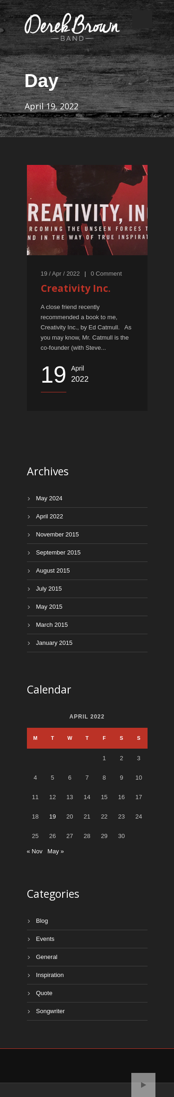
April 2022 (50, 516)
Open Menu (142, 19)
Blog (42, 920)
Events (45, 938)
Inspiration (50, 974)
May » (55, 851)
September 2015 (58, 552)
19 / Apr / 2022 (60, 273)
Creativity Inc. (75, 288)
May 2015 (49, 606)
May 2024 (49, 498)
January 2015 (54, 642)
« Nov (35, 851)
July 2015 (49, 588)
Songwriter (50, 1011)
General (47, 956)
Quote (44, 993)
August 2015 (53, 570)
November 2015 (57, 534)
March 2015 (52, 624)
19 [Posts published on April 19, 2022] (52, 816)
